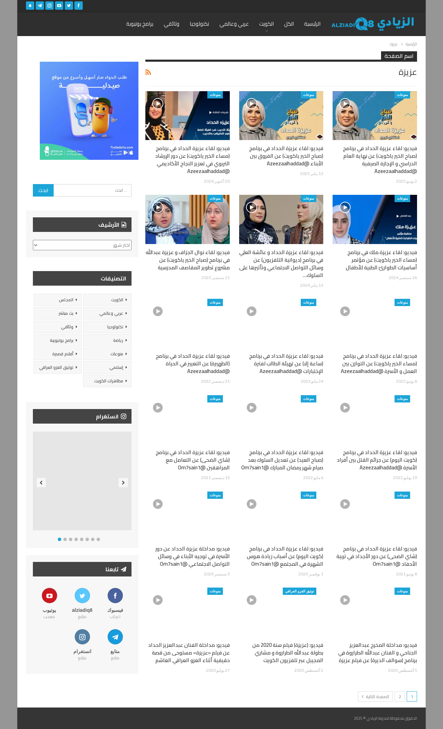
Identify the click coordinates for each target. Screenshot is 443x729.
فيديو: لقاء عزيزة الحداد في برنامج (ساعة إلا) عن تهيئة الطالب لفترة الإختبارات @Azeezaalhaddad (286, 363)
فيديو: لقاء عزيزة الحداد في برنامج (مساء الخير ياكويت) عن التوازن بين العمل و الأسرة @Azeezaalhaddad (379, 363)
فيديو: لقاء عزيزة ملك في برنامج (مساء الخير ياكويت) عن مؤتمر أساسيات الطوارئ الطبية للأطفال (381, 259)
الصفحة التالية (375, 697)
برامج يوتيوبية (61, 340)
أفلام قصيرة (62, 354)
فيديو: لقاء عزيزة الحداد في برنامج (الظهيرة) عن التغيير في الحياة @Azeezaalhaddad (193, 363)
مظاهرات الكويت (108, 381)
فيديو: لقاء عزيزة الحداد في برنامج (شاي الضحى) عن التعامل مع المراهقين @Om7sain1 (193, 459)
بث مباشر (65, 313)
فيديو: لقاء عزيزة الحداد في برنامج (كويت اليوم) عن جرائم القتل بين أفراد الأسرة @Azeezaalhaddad (377, 459)
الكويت (266, 24)
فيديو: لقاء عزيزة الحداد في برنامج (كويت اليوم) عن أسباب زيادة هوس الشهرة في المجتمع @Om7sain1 (285, 556)
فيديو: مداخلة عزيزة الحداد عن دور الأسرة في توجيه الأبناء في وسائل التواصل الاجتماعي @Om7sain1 (192, 556)
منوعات (402, 94)
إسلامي (116, 367)
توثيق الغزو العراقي (299, 591)
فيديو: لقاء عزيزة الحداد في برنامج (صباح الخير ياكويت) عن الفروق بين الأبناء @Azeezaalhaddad (286, 155)
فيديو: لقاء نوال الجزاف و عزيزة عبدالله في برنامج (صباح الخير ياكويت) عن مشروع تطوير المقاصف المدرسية (188, 259)
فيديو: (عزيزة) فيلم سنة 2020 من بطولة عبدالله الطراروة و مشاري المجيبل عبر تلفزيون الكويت (287, 652)
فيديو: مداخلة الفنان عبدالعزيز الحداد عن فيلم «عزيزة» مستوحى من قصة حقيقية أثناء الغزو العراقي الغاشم (189, 652)
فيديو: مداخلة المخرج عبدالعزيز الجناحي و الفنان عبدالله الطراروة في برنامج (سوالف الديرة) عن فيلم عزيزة (377, 652)
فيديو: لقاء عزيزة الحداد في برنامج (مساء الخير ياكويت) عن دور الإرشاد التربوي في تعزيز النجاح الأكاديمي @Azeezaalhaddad (192, 159)
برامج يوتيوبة (139, 24)
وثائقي (171, 24)
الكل (289, 24)
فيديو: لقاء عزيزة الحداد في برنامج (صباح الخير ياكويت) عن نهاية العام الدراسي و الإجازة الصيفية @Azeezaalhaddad (380, 159)
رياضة (118, 340)
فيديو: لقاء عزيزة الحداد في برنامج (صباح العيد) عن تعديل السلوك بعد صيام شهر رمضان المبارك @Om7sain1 (282, 459)
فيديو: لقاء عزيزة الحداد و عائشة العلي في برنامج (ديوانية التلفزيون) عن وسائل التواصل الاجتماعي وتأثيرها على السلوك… (281, 263)
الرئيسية (312, 24)
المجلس (66, 300)
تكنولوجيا (199, 24)
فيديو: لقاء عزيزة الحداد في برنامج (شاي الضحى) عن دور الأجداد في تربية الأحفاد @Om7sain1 (376, 556)
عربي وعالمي (234, 24)
